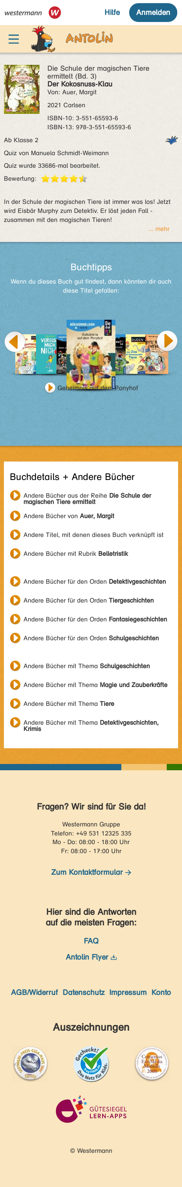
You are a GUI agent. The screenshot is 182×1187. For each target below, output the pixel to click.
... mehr (159, 229)
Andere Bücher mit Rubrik (75, 553)
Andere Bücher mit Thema (86, 666)
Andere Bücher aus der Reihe (87, 496)
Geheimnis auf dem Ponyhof (98, 388)
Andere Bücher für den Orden (94, 581)
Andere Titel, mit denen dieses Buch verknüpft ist (93, 535)
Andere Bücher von (68, 516)
